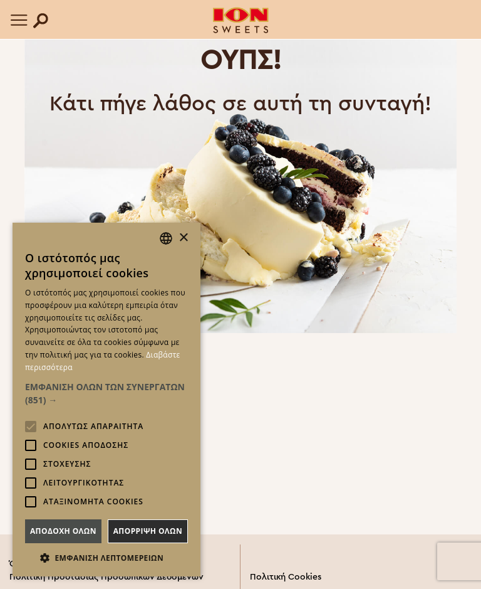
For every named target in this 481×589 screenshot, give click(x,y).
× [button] (183, 238)
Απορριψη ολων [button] (147, 531)
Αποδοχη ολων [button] (63, 531)
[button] (106, 393)
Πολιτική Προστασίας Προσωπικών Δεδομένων (106, 577)
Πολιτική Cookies (285, 577)
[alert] (106, 399)
